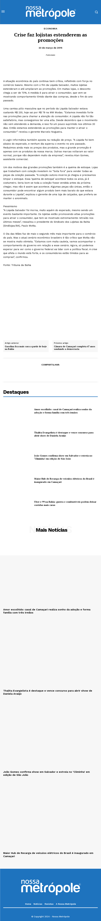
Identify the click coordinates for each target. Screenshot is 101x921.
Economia (50, 28)
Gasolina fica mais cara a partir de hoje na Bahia (26, 347)
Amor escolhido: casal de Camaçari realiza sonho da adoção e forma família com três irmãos (63, 411)
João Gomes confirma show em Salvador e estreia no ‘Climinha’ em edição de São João (63, 457)
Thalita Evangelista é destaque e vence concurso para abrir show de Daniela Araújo (63, 434)
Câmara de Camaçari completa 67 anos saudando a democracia (74, 347)
